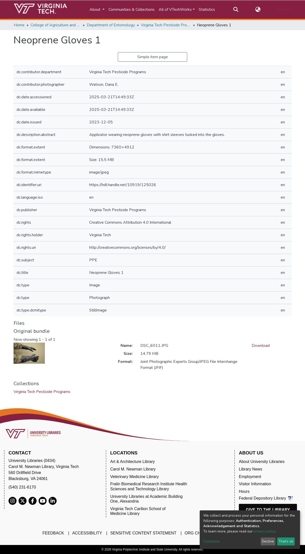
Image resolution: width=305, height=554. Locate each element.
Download (261, 345)
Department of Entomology (111, 25)
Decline (268, 541)
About (95, 9)
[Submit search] (236, 10)
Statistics (207, 9)
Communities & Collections (132, 9)
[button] (258, 10)
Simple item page (152, 57)
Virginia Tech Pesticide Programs (166, 25)
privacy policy (264, 531)
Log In (282, 9)
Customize (211, 541)
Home (19, 25)
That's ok (285, 541)
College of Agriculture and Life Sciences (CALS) (56, 25)
